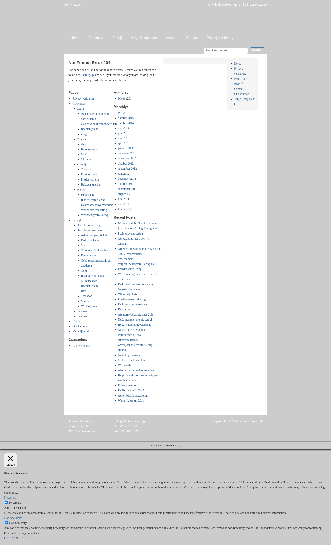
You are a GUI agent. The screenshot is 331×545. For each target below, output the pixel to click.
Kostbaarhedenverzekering (97, 204)
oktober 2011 (126, 183)
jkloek (121, 98)
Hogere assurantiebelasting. (134, 324)
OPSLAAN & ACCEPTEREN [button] (22, 538)
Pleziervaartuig (90, 179)
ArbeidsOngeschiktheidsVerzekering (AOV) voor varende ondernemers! (139, 253)
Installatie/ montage (92, 275)
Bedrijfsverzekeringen (90, 230)
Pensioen (82, 311)
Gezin (80, 108)
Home (75, 38)
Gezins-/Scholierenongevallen (99, 123)
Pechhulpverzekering (130, 233)
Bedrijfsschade (90, 240)
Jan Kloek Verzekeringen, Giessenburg (165, 20)
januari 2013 (125, 148)
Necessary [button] (10, 497)
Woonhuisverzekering (94, 210)
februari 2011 (126, 209)
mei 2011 (123, 204)
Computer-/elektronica (94, 250)
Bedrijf (117, 38)
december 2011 (127, 178)
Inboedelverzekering (93, 199)
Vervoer (81, 139)
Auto (84, 144)
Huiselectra (88, 194)
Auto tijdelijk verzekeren (133, 395)
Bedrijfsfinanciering (89, 225)
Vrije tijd (82, 164)
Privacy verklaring (220, 38)
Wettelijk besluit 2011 (131, 400)
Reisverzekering (127, 385)
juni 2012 (123, 173)
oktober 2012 (126, 163)
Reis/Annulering (91, 184)
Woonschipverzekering (94, 215)
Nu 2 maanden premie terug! (135, 319)
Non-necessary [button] (13, 517)
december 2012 (127, 153)
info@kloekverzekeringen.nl (133, 421)
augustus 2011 (126, 194)
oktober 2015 (126, 118)
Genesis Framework (249, 421)
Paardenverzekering (129, 269)
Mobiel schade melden (131, 360)
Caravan (86, 169)
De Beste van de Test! (131, 390)
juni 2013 (123, 133)
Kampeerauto (89, 149)
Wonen (81, 189)
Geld (84, 270)
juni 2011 (123, 199)
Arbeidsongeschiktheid (94, 235)
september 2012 (127, 168)
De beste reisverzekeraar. (133, 304)
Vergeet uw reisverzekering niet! (137, 264)
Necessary (15, 502)
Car (83, 245)
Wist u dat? (124, 365)
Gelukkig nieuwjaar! (130, 355)
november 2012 (127, 158)
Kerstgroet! (125, 309)
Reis (83, 291)
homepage (88, 75)
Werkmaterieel (89, 306)
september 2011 (127, 188)
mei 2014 (123, 128)
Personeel (82, 316)
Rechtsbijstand (89, 129)
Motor (84, 154)
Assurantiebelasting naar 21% (135, 314)
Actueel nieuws (82, 345)
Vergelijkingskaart (144, 38)
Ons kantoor (80, 326)
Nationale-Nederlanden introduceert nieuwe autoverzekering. (132, 334)
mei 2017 (123, 113)
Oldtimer (86, 159)
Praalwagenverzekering (132, 299)
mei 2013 (123, 138)
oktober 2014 (126, 123)
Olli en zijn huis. (128, 294)
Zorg (84, 134)
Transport (86, 296)
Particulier (95, 38)
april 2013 (124, 143)
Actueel (171, 38)
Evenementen (89, 255)
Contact (192, 38)
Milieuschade (89, 280)
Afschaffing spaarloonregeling (136, 370)
